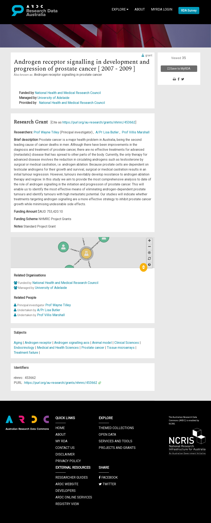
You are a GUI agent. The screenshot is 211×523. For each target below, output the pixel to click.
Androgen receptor (38, 343)
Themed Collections (116, 428)
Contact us (65, 448)
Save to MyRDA (179, 68)
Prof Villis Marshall (135, 132)
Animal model (102, 343)
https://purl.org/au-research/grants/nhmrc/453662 (98, 122)
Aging (18, 343)
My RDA (61, 441)
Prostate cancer (92, 348)
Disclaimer (65, 454)
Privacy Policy (68, 461)
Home (60, 428)
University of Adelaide (53, 98)
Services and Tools (115, 441)
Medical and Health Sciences (58, 348)
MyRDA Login (161, 9)
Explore (120, 9)
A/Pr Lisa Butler (108, 132)
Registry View (67, 504)
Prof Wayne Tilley (47, 132)
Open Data (107, 434)
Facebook (108, 477)
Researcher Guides (71, 477)
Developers (65, 491)
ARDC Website (66, 484)
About (140, 9)
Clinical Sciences (127, 343)
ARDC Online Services (73, 497)
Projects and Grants (117, 448)
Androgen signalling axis (71, 343)
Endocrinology (24, 348)
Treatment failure (26, 353)
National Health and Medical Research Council (68, 93)
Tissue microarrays (121, 348)
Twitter (107, 484)
